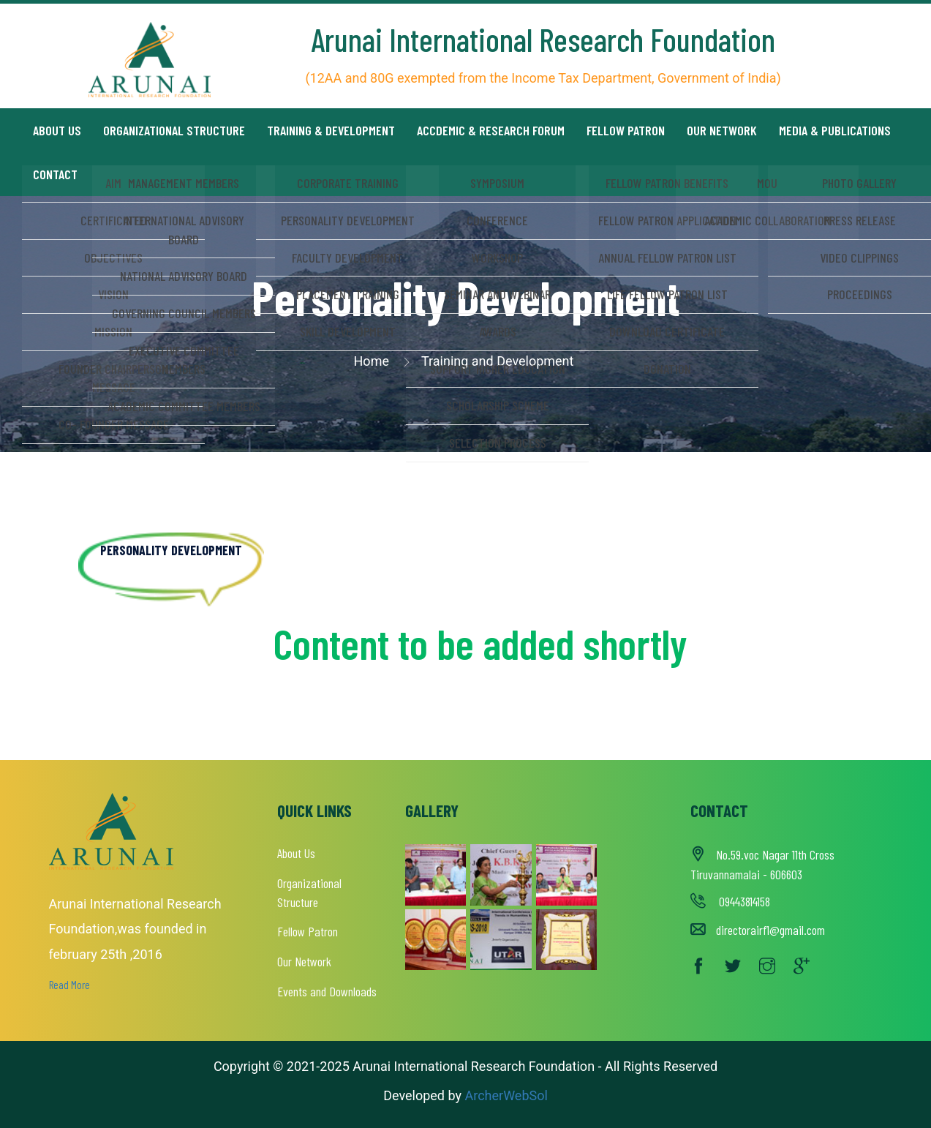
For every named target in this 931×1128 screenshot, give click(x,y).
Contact (55, 174)
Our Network (722, 130)
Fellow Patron (626, 130)
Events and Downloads (327, 991)
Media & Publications (835, 130)
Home (371, 361)
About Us (296, 853)
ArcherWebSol (504, 1095)
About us (57, 130)
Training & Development (331, 130)
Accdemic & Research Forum (491, 130)
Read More (69, 984)
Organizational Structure (174, 130)
